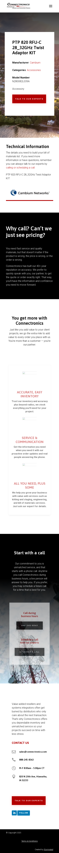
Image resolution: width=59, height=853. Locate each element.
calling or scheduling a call (20, 167)
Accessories (34, 70)
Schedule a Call (29, 650)
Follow (23, 813)
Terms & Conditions (29, 841)
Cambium (35, 62)
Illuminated (48, 849)
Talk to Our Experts (29, 99)
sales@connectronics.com (33, 751)
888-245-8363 (29, 626)
